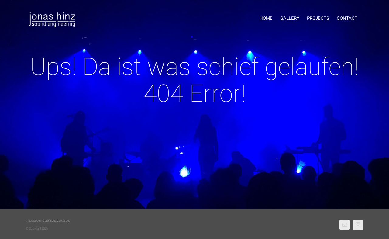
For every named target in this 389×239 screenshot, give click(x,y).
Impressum (33, 220)
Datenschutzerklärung (56, 220)
